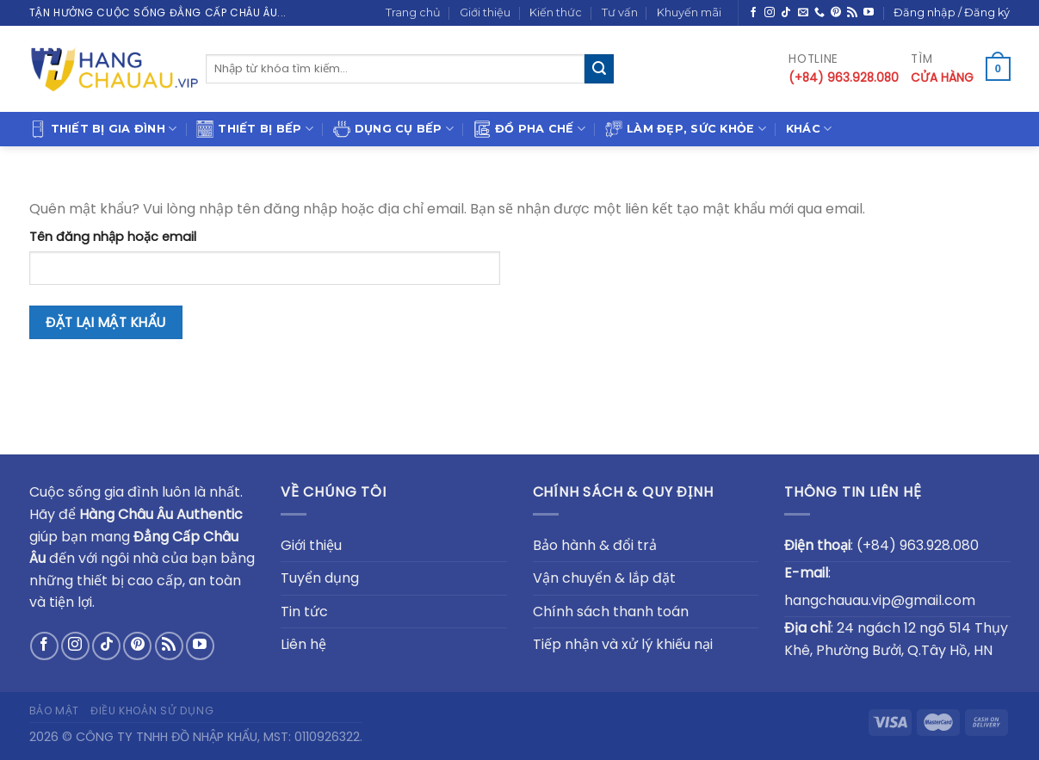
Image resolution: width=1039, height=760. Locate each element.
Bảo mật (54, 710)
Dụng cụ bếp (393, 129)
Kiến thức (555, 12)
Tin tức (304, 611)
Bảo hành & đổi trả (595, 545)
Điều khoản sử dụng (151, 710)
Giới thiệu (485, 12)
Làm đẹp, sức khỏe (685, 129)
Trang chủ (413, 12)
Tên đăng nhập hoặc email (112, 236)
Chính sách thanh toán (611, 611)
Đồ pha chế (529, 129)
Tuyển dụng (320, 578)
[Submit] (599, 68)
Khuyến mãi (689, 12)
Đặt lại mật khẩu (105, 322)
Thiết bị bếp (254, 129)
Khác (809, 128)
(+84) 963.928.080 (918, 545)
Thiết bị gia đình (103, 129)
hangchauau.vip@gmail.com (879, 600)
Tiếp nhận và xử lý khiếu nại (623, 644)
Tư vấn (620, 12)
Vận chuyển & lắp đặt (604, 578)
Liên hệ (303, 644)
